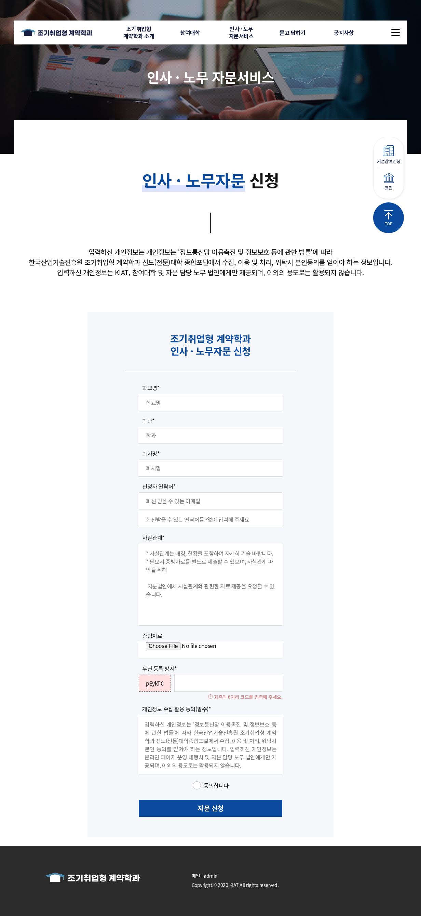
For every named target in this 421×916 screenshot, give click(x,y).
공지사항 (344, 32)
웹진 (389, 182)
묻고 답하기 (292, 32)
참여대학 (190, 32)
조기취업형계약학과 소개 (138, 32)
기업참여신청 (389, 154)
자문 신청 (210, 808)
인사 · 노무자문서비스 (241, 32)
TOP (388, 218)
